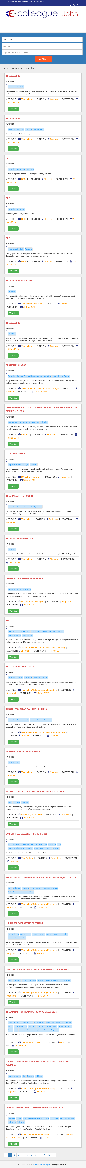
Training (22, 1030)
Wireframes (50, 1023)
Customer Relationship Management (29, 376)
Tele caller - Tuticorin (19, 496)
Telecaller (28, 129)
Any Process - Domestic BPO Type (43, 631)
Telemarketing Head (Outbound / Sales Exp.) (32, 1011)
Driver (10, 1026)
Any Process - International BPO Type (36, 1118)
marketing (24, 802)
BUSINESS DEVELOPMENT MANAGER (25, 578)
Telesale (56, 848)
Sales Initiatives (13, 1023)
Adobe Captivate (26, 1023)
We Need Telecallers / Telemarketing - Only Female (36, 791)
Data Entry (38, 844)
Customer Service (23, 507)
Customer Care (27, 635)
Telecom (20, 678)
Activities (11, 1118)
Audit (16, 1030)
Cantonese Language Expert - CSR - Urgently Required (38, 969)
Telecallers (13, 76)
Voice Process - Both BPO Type (19, 631)
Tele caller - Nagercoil (20, 538)
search (43, 58)
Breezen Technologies (42, 1164)
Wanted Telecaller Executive (23, 751)
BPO (8, 158)
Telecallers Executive (19, 280)
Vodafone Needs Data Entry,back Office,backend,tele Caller (41, 877)
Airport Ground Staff (67, 1118)
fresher (19, 1118)
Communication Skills (16, 87)
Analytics (30, 1030)
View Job (13, 109)
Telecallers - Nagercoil (20, 666)
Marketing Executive (40, 678)
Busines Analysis (22, 720)
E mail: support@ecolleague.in (73, 5)
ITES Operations (36, 507)
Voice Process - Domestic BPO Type (20, 892)
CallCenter (39, 1076)
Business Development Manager (19, 589)
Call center (28, 678)
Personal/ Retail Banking (61, 376)
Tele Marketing (39, 129)
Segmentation (51, 1026)
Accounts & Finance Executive (40, 720)
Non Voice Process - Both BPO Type (20, 844)
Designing (31, 1026)
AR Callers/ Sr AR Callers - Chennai (27, 709)
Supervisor (30, 169)
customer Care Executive (42, 848)
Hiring (10, 1030)
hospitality (38, 1030)
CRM (59, 844)
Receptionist (12, 422)
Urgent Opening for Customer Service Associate (35, 1107)
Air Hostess (54, 1118)
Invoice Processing (29, 980)
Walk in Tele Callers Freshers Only (27, 833)
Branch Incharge (16, 365)
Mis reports (41, 1026)
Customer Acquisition (51, 1030)
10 (49, 1155)
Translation (17, 980)
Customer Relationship (16, 848)
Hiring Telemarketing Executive (25, 923)
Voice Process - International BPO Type (44, 888)
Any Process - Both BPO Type (29, 422)
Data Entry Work (16, 453)
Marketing (47, 376)
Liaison (60, 1026)
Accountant (21, 169)
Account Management (63, 1023)
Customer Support (52, 934)
